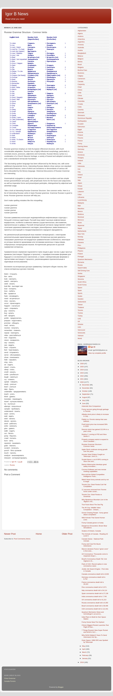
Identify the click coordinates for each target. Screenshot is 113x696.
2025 (82, 367)
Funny (80, 143)
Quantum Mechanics (85, 259)
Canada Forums (10, 681)
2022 (82, 376)
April (84, 649)
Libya (79, 194)
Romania (81, 262)
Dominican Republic (85, 118)
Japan (80, 183)
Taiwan (80, 304)
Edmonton (81, 127)
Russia (12, 465)
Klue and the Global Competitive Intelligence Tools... (93, 475)
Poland (80, 254)
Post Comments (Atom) (22, 539)
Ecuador (81, 124)
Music (80, 222)
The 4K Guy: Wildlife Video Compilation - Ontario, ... (91, 508)
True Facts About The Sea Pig (92, 504)
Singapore (81, 276)
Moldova (81, 214)
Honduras (81, 155)
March (84, 652)
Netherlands (82, 231)
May (83, 646)
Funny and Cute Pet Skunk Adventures (91, 545)
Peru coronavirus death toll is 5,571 (94, 587)
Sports (80, 293)
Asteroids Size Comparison (91, 406)
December (86, 385)
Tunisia (80, 313)
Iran (79, 169)
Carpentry (81, 84)
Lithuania (81, 197)
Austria (80, 50)
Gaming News (83, 146)
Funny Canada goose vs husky (92, 523)
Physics (80, 251)
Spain (80, 290)
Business (81, 73)
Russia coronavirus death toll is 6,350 (95, 603)
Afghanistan (82, 31)
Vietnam (80, 335)
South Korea (82, 285)
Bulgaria (81, 67)
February (85, 655)
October (85, 391)
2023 (82, 373)
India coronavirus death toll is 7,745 (94, 596)
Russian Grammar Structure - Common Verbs (92, 445)
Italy (79, 180)
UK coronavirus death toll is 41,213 (94, 600)
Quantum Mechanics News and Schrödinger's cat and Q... (93, 613)
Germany (81, 149)
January (85, 658)
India (79, 163)
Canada (80, 81)
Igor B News (16, 13)
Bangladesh (82, 53)
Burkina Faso (82, 70)
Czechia (80, 110)
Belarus (80, 56)
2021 (82, 379)
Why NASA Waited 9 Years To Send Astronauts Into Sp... (94, 636)
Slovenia (81, 279)
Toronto (80, 310)
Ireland (80, 175)
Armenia (81, 45)
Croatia (80, 104)
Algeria (80, 33)
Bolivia (80, 62)
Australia (81, 47)
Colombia (81, 101)
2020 (82, 382)
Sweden (80, 299)
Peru (79, 245)
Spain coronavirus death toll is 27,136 (95, 593)
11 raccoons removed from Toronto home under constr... (94, 490)
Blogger (60, 687)
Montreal (81, 217)
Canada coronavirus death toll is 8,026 (95, 574)
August (84, 397)
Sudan (80, 296)
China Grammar (9, 678)
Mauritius (81, 208)
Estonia (80, 132)
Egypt (80, 129)
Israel (80, 177)
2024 (82, 370)
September (86, 394)
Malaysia (81, 203)
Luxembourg (82, 200)
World (80, 338)
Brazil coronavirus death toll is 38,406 (95, 606)
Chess (80, 90)
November (86, 388)
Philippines (81, 248)
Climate (80, 98)
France (80, 141)
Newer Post (10, 534)
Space (80, 287)
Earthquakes (82, 121)
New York (81, 234)
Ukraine (80, 324)
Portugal (81, 256)
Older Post (67, 534)
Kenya (80, 186)
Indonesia (81, 166)
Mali (79, 206)
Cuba (79, 107)
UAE (79, 319)
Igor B (93, 347)
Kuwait (80, 189)
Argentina (81, 42)
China (80, 95)
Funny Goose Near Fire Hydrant (93, 622)
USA (79, 327)
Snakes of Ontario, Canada (91, 531)
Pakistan (81, 239)
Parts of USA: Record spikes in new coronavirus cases (94, 565)
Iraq (79, 172)
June (84, 403)
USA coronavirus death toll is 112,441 (95, 609)
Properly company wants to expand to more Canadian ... (95, 440)
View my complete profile (97, 353)
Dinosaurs (81, 115)
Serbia (80, 273)
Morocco (81, 220)
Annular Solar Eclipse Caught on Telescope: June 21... (93, 455)
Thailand (81, 307)
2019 (82, 662)
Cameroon (81, 79)
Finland (80, 135)
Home (39, 534)
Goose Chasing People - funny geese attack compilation (95, 513)
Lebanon (81, 191)
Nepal (80, 228)
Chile (79, 93)
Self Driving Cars (84, 270)
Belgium (80, 59)
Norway (80, 237)
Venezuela (81, 333)
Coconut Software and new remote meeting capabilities (94, 470)
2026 (82, 363)
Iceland (80, 160)
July (83, 400)
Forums (80, 138)
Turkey (80, 316)
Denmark (81, 112)
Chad (79, 87)
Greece (80, 152)
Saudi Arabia (82, 268)
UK (79, 321)
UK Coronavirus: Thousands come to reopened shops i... (95, 555)
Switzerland (82, 302)
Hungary (81, 158)
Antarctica (81, 39)
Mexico (80, 211)
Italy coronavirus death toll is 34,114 (94, 590)
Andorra (80, 36)
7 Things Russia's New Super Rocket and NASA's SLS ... (95, 631)
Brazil (80, 64)
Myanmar (81, 225)
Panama (81, 242)
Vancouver (81, 330)
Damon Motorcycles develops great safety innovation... (94, 465)
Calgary (80, 76)
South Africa (82, 282)
